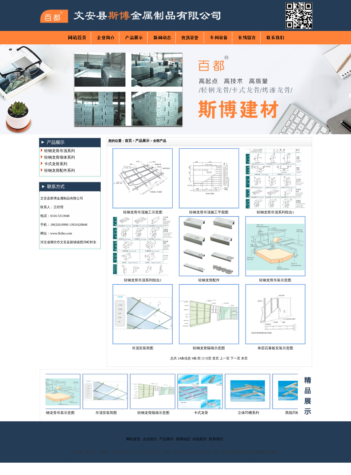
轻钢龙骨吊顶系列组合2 (143, 280)
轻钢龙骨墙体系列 (59, 157)
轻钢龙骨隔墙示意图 (209, 348)
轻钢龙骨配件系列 (59, 170)
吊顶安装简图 (142, 348)
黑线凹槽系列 (297, 413)
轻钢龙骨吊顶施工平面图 (208, 212)
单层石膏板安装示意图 (275, 348)
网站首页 (133, 439)
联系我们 (216, 439)
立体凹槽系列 (250, 413)
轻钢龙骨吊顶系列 (59, 151)
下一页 (235, 358)
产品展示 (142, 141)
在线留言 (200, 439)
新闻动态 (183, 439)
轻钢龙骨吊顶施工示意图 (142, 212)
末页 (244, 358)
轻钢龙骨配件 (209, 280)
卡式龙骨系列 (55, 164)
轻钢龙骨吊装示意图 (275, 280)
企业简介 (150, 439)
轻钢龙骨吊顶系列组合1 (275, 212)
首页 (128, 141)
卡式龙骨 (203, 413)
